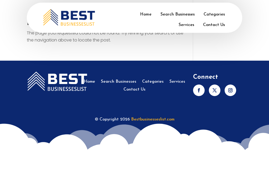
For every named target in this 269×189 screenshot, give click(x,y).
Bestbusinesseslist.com (152, 119)
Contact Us (214, 25)
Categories (214, 14)
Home (146, 14)
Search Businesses (178, 14)
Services (186, 25)
